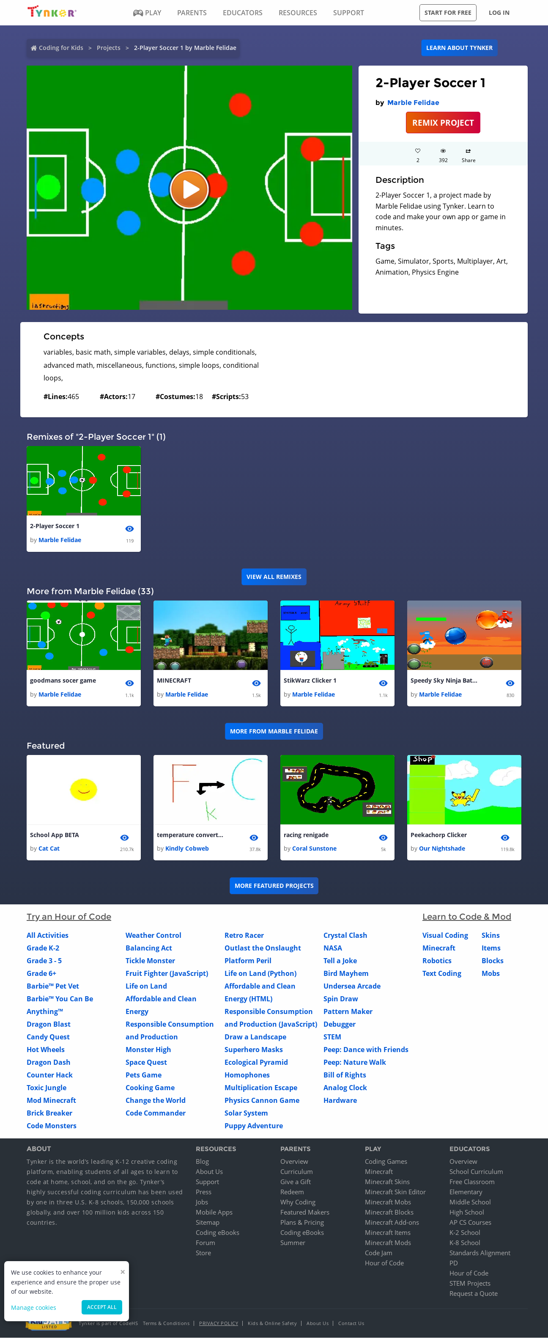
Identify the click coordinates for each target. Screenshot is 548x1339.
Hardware (340, 1101)
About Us (209, 1172)
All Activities (47, 936)
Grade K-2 (43, 948)
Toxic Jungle (46, 1088)
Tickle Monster (150, 961)
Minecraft (438, 948)
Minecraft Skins (387, 1183)
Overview (294, 1162)
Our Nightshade (442, 850)
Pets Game (144, 1075)
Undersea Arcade (352, 987)
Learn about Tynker (459, 48)
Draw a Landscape (255, 1037)
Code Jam (378, 1254)
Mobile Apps (214, 1213)
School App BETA (54, 836)
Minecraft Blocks (389, 1213)
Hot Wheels (46, 1050)
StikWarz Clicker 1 (310, 681)
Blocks (493, 961)
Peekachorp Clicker (439, 836)
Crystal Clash (345, 936)
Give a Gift (295, 1183)
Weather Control (153, 936)
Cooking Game (150, 1088)
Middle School (470, 1203)
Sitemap (207, 1223)
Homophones (247, 1075)
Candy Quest (48, 1037)
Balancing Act (149, 948)
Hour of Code (384, 1264)
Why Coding (297, 1203)
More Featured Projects (274, 886)
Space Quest (146, 1063)
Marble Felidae (413, 103)
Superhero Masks (254, 1050)
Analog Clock (345, 1088)
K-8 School (464, 1244)
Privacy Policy (218, 1324)
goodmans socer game (63, 681)
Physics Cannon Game (262, 1101)
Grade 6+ (41, 974)
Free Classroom (472, 1183)
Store (203, 1254)
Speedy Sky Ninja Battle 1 (444, 681)
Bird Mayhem (346, 974)
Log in (499, 12)
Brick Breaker (49, 1114)
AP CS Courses (470, 1223)
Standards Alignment (479, 1254)
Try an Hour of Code (69, 917)
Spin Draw (340, 999)
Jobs (202, 1203)
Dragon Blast (49, 1025)
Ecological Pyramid (256, 1063)
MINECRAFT (174, 681)
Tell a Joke (340, 961)
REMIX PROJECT (443, 122)
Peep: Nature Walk (354, 1063)
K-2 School (464, 1233)
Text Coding (441, 974)
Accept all (102, 1307)
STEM (332, 1037)
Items (491, 948)
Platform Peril (248, 961)
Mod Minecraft (51, 1101)
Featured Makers (304, 1213)
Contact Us (351, 1324)
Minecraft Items (388, 1233)
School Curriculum (476, 1172)
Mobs (491, 974)
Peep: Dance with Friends (365, 1050)
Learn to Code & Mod (466, 917)
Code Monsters (52, 1126)
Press (203, 1193)
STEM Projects (469, 1284)
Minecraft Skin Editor (395, 1193)
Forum (205, 1244)
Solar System (246, 1114)
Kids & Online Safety (272, 1324)
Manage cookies (33, 1307)
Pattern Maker (348, 1012)
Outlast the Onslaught (263, 948)
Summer (292, 1244)
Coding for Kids (61, 48)
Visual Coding (445, 936)
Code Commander (156, 1114)
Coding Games (386, 1162)
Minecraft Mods (388, 1244)
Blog (202, 1162)
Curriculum (296, 1172)
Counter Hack (50, 1075)
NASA (332, 948)
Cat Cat (49, 850)
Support (207, 1183)
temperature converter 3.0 (191, 836)
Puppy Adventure (254, 1126)
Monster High (148, 1050)
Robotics (437, 961)
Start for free (448, 12)
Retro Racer (244, 936)
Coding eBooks (217, 1233)
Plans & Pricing (302, 1223)
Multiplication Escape (261, 1088)
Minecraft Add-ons (392, 1223)
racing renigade (306, 836)
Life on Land (146, 987)
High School (466, 1213)
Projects (109, 48)
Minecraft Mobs (388, 1203)
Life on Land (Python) (260, 974)
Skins (491, 936)
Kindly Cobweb (187, 850)
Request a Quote (473, 1294)
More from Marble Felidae (274, 732)
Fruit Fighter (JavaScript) (167, 974)
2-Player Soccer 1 (54, 526)
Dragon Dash (49, 1063)
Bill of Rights (344, 1075)
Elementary (465, 1193)
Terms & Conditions (166, 1324)
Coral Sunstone (314, 850)
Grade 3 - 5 (44, 961)
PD (453, 1264)
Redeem (292, 1193)
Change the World (156, 1101)
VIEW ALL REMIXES (274, 577)
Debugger (339, 1025)
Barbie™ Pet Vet (53, 987)
